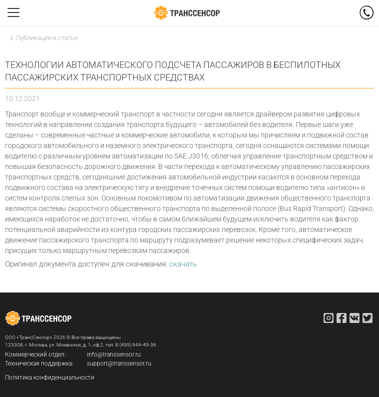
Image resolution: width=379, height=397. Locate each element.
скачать (183, 264)
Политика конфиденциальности (49, 377)
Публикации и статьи (47, 38)
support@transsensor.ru (119, 363)
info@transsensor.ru (114, 354)
